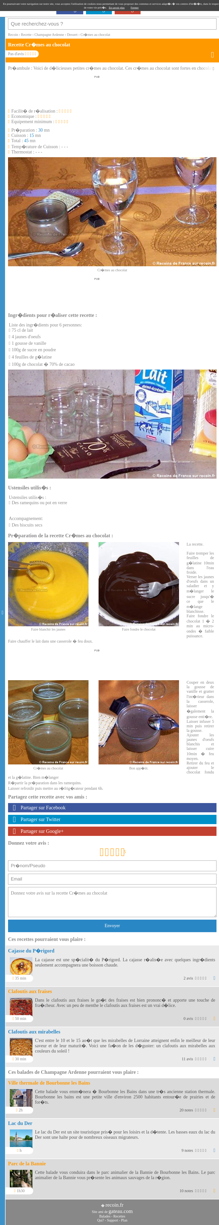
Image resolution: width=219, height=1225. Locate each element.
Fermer (135, 7)
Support (112, 1220)
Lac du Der (20, 1123)
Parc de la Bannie (27, 1163)
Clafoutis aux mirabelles (34, 1031)
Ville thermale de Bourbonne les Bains (49, 1083)
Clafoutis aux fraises (30, 991)
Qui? (100, 1220)
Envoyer (112, 925)
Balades (104, 1216)
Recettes (119, 1216)
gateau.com (121, 1211)
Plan (124, 1220)
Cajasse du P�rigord (31, 950)
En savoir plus (117, 7)
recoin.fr (114, 1205)
